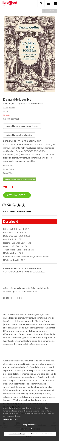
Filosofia (6, 115)
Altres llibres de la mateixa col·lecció (22, 126)
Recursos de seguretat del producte (16, 211)
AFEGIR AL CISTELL (17, 195)
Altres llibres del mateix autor (19, 135)
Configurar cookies (29, 425)
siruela (5, 111)
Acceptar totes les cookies (30, 434)
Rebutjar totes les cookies (30, 429)
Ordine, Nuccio (9, 107)
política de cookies (10, 419)
